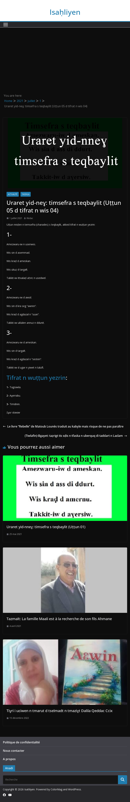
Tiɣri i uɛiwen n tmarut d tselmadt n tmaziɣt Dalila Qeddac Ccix (60, 710)
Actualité (12, 194)
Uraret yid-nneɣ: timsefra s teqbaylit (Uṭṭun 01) (46, 526)
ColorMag (56, 789)
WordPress (74, 789)
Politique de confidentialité (21, 742)
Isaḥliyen (65, 12)
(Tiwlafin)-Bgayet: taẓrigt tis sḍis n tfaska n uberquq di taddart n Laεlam (76, 436)
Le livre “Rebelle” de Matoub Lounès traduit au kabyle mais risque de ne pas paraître (63, 426)
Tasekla (25, 194)
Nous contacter (13, 751)
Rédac (30, 218)
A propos (9, 759)
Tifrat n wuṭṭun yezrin (36, 377)
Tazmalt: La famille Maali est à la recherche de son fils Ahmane (59, 618)
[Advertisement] (65, 54)
